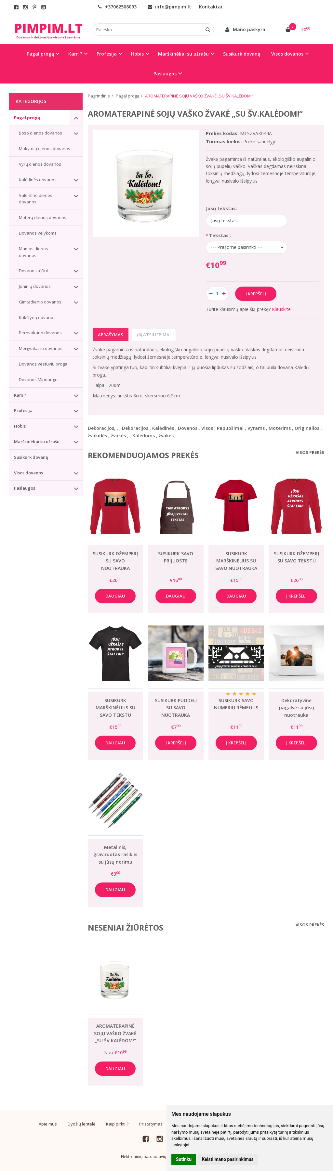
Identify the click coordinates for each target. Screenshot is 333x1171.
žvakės (118, 435)
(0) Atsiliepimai (154, 335)
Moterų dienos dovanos (42, 217)
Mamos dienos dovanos (33, 252)
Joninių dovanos (35, 286)
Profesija (23, 410)
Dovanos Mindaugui (39, 379)
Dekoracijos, (101, 428)
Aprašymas (110, 335)
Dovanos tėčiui (33, 271)
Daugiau (115, 596)
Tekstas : (220, 235)
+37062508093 (117, 7)
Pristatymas (151, 1124)
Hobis (20, 426)
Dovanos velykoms (38, 233)
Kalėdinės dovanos (38, 180)
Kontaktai (210, 7)
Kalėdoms (143, 435)
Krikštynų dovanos (37, 317)
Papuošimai (230, 428)
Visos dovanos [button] (287, 54)
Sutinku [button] (184, 1159)
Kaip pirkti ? (117, 1124)
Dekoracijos (135, 428)
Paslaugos (24, 488)
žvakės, (167, 435)
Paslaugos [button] (165, 74)
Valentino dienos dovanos (35, 198)
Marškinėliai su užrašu (37, 441)
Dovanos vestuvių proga (43, 364)
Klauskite (281, 309)
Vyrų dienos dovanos (40, 164)
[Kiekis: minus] (210, 294)
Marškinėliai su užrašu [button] (183, 54)
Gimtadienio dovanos (40, 302)
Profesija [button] (107, 54)
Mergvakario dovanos (40, 348)
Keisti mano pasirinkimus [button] (228, 1159)
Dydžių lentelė (81, 1124)
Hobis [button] (137, 54)
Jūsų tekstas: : (223, 208)
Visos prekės (310, 452)
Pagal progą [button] (40, 54)
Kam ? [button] (75, 54)
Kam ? (20, 395)
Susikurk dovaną (241, 54)
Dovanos (187, 428)
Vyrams (256, 428)
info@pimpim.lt (169, 7)
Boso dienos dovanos (40, 133)
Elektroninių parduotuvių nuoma (150, 1156)
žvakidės (97, 435)
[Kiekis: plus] (224, 294)
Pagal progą (27, 118)
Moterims (280, 428)
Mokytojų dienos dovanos (44, 148)
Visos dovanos (28, 473)
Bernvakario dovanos (40, 333)
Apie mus (48, 1124)
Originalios (307, 428)
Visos (207, 428)
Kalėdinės (163, 428)
